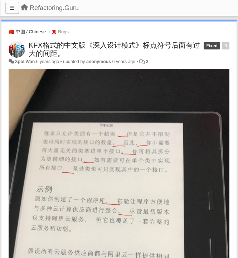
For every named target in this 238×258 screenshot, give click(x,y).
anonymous (98, 61)
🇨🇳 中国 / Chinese (27, 31)
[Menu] (12, 8)
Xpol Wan (25, 61)
